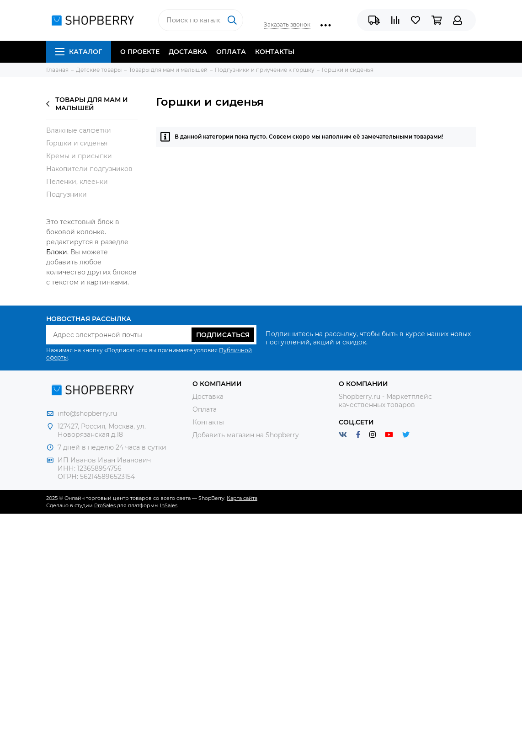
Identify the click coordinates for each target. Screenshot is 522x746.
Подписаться (223, 335)
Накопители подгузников (89, 169)
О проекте (140, 52)
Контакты (274, 52)
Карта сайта (242, 498)
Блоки (56, 252)
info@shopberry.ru (87, 413)
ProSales (105, 505)
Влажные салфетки (78, 130)
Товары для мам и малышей (87, 104)
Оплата (231, 52)
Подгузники (66, 194)
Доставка (188, 52)
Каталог (78, 52)
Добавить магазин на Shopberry (245, 435)
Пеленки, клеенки (77, 181)
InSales (168, 505)
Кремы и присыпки (79, 156)
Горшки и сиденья (76, 143)
